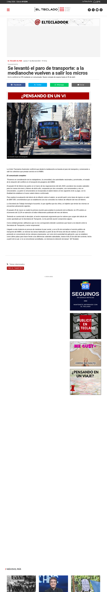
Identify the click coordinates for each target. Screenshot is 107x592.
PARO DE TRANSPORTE (15, 268)
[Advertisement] (53, 41)
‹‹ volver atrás (48, 276)
